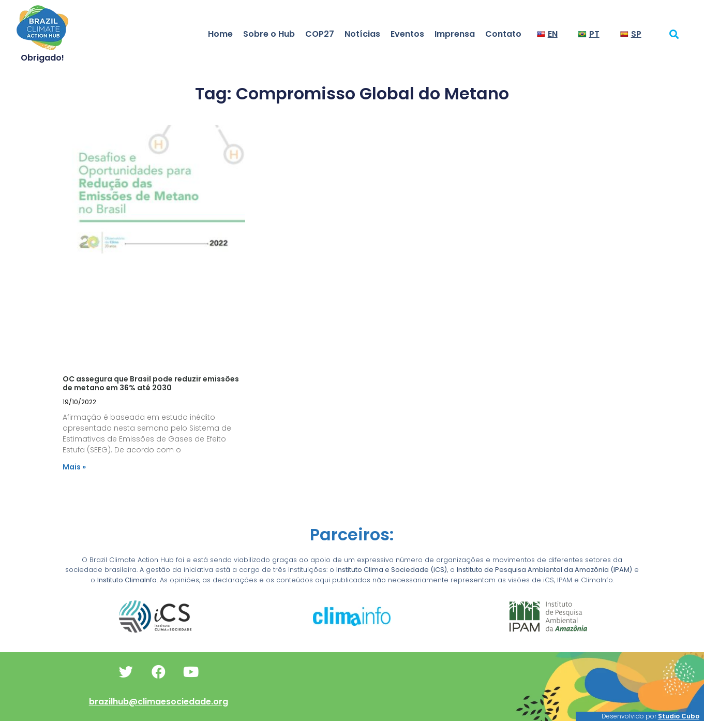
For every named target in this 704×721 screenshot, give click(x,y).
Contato (503, 34)
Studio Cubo (678, 716)
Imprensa (455, 34)
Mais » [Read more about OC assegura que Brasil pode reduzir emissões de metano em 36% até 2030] (74, 467)
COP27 (319, 34)
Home (220, 34)
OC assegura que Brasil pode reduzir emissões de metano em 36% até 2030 (151, 383)
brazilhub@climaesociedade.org (158, 702)
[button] (673, 33)
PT (589, 34)
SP (630, 34)
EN (547, 34)
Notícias (362, 34)
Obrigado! (42, 58)
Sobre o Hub (269, 34)
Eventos (407, 34)
